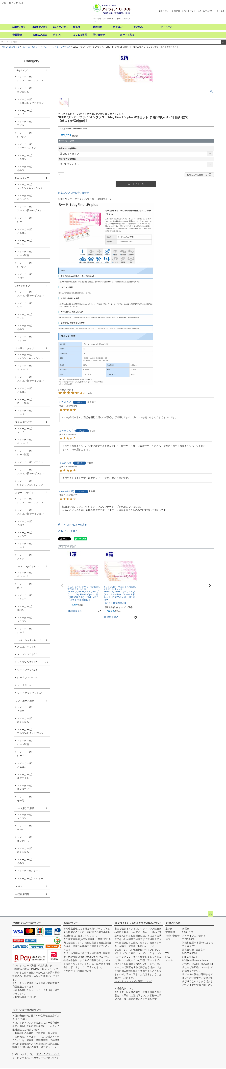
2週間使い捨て (40, 26)
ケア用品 (138, 26)
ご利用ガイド (189, 11)
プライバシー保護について (27, 1010)
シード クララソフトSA (29, 693)
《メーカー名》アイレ (25, 123)
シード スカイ (24, 685)
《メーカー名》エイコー (25, 339)
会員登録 (176, 11)
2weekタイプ (22, 178)
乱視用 (76, 26)
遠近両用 (97, 26)
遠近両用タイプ (23, 422)
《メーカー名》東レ (25, 586)
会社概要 (221, 11)
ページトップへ (210, 914)
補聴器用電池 (22, 894)
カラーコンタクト (24, 492)
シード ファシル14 (27, 677)
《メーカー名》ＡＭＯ (25, 709)
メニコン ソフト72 (27, 654)
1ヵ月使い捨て (60, 26)
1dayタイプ (14, 47)
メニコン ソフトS (26, 646)
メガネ (18, 886)
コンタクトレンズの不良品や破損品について (138, 923)
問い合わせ (99, 34)
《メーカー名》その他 (25, 168)
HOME (4, 47)
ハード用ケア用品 (24, 808)
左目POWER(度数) (68, 159)
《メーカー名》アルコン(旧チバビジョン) (30, 101)
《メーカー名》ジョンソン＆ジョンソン (30, 79)
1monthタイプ (22, 285)
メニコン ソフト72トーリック (32, 662)
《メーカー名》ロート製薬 (25, 253)
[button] (62, 585)
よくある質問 (80, 34)
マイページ (166, 26)
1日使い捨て (19, 26)
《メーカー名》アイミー (25, 597)
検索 (223, 42)
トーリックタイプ (24, 348)
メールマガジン (206, 11)
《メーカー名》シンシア (25, 135)
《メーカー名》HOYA (25, 608)
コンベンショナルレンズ (28, 640)
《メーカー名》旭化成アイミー (25, 787)
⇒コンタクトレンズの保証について (133, 981)
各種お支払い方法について (27, 923)
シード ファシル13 (27, 669)
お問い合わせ (173, 923)
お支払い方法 (40, 34)
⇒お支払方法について (24, 997)
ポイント (57, 34)
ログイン (164, 11)
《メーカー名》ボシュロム (25, 90)
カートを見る (127, 34)
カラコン (117, 26)
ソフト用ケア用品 (24, 700)
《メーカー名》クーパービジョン (26, 146)
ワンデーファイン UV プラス (57, 47)
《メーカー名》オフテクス (25, 776)
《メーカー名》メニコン (25, 157)
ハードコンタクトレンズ (28, 566)
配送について (71, 923)
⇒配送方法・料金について (77, 970)
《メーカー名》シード (32, 47)
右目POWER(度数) (68, 148)
